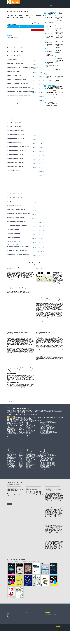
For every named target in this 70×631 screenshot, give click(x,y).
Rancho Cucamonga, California (51, 501)
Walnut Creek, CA (58, 527)
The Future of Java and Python (41, 267)
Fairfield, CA (56, 542)
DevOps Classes (49, 51)
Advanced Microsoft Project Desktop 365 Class (15, 51)
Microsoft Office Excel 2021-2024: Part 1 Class (15, 130)
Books (7, 618)
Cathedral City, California (59, 520)
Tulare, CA (60, 503)
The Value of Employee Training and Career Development (18, 267)
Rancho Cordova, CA (57, 499)
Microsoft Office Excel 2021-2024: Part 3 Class (15, 138)
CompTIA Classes (49, 42)
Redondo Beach (48, 504)
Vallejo (51, 525)
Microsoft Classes (59, 20)
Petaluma (61, 550)
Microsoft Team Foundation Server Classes (59, 29)
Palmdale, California (49, 532)
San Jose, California (60, 525)
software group (56, 626)
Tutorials (8, 614)
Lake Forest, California (56, 543)
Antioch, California (58, 518)
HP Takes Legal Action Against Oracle (43, 332)
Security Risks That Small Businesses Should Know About (17, 332)
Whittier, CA (47, 548)
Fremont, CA (53, 504)
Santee (57, 529)
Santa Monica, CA (48, 513)
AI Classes (48, 19)
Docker (47, 96)
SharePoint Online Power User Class (13, 233)
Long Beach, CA (51, 518)
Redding (52, 499)
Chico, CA (58, 511)
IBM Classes (48, 60)
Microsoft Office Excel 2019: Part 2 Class (14, 122)
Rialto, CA (57, 550)
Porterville (47, 545)
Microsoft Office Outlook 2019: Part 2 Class (15, 158)
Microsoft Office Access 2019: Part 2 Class (14, 110)
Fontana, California (58, 516)
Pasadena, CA (51, 502)
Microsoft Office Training (11, 24)
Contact (8, 617)
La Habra (56, 531)
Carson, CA (61, 513)
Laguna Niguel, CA (58, 500)
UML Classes (58, 56)
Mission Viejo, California (53, 517)
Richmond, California (55, 539)
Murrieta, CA (54, 528)
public (35, 22)
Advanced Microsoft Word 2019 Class (14, 55)
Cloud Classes (48, 40)
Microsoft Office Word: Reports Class (14, 185)
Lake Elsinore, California (58, 526)
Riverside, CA (60, 544)
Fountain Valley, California (50, 500)
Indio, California (52, 550)
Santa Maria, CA (52, 496)
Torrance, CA (47, 507)
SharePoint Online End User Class (13, 229)
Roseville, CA (51, 509)
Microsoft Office (16, 11)
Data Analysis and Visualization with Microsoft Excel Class (18, 246)
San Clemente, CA (52, 529)
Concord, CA (47, 497)
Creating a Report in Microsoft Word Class (15, 63)
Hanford (48, 549)
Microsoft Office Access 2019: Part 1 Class (14, 107)
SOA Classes (58, 52)
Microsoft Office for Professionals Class (14, 142)
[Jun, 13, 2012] (38, 333)
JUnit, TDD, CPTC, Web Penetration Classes (49, 69)
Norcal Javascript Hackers (21, 419)
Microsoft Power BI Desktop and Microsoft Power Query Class (18, 189)
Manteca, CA (51, 498)
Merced (46, 502)
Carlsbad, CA (61, 531)
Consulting (8, 613)
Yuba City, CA (47, 519)
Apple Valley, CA (54, 552)
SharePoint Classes (59, 50)
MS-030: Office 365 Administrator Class (14, 205)
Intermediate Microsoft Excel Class (13, 71)
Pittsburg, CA (47, 499)
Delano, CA (50, 541)
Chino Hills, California (49, 534)
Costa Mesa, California (49, 530)
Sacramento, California (59, 549)
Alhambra (56, 533)
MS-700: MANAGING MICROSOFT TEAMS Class (15, 217)
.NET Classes (48, 15)
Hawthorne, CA (51, 520)
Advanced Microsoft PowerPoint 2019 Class (15, 47)
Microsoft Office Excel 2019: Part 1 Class (14, 118)
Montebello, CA (48, 510)
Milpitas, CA (61, 519)
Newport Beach (49, 495)
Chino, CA (47, 550)
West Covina (47, 516)
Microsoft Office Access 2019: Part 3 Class (14, 114)
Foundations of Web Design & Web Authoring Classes (49, 54)
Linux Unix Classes (59, 15)
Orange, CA (60, 533)
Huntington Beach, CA (49, 526)
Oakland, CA (51, 535)
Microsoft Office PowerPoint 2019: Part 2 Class (15, 166)
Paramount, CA (52, 512)
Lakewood (47, 512)
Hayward (55, 535)
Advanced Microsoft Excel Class (13, 43)
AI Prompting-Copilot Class (12, 59)
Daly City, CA (56, 534)
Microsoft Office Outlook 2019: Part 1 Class (15, 154)
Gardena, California (57, 502)
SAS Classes (58, 47)
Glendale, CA (47, 515)
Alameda (46, 520)
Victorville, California (55, 541)
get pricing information (37, 29)
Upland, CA (56, 507)
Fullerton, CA (60, 517)
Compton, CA (47, 546)
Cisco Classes (48, 39)
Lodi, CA (60, 529)
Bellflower (52, 497)
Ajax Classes (48, 20)
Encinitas (47, 518)
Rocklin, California (53, 546)
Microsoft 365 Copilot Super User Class (14, 99)
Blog (7, 615)
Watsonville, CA (55, 532)
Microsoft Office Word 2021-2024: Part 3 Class (15, 182)
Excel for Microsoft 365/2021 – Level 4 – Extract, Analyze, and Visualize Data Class (22, 67)
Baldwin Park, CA (52, 508)
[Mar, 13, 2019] (9, 333)
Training (11, 11)
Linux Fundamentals (49, 102)
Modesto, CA (47, 503)
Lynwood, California (58, 512)
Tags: (12, 268)
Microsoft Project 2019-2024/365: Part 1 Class (15, 193)
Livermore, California (53, 515)
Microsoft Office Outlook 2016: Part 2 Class (15, 150)
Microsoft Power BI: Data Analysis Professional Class (16, 250)
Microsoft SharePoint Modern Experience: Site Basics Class (18, 254)
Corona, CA (54, 547)
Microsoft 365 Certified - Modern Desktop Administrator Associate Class (20, 91)
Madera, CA (60, 551)
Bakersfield (47, 514)
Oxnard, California (55, 513)
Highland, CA (52, 516)
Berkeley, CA (52, 514)
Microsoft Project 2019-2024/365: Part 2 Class (15, 197)
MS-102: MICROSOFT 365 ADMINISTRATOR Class (16, 209)
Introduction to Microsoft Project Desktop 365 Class (16, 79)
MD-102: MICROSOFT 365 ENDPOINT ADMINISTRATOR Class (18, 87)
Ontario (59, 492)
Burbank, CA (58, 540)
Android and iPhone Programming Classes (49, 23)
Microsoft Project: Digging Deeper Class (14, 201)
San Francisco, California (51, 540)
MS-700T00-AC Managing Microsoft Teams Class (16, 221)
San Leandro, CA (53, 523)
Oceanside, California (53, 551)
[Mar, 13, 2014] (38, 268)
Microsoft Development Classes (58, 23)
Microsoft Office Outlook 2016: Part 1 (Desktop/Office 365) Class (19, 146)
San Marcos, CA (57, 497)
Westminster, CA (56, 495)
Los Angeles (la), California (55, 510)
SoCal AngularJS (29, 419)
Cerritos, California (54, 544)
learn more (9, 504)
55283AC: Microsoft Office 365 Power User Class (16, 39)
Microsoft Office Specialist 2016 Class (14, 170)
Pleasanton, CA (48, 544)
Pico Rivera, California (24, 11)
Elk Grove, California (59, 547)
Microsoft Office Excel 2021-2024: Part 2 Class (15, 134)
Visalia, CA (54, 525)
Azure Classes (48, 26)
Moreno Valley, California (58, 498)
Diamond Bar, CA (58, 493)
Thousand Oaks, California (50, 494)
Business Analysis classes (13, 37)
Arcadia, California (49, 492)
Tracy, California (58, 496)
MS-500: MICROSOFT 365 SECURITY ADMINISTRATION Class (18, 213)
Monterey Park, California (51, 511)
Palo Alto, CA (54, 492)
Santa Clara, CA (52, 524)
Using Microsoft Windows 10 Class (13, 241)
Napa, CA (59, 515)
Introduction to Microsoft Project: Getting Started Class (17, 83)
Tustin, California (58, 524)
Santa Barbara (56, 509)
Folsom (59, 552)
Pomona (48, 523)
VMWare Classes (59, 58)
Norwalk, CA (47, 551)
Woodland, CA (51, 531)
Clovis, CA (47, 517)
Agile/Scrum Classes (49, 17)
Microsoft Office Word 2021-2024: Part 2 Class (15, 178)
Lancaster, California (50, 542)
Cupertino (52, 507)
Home (8, 11)
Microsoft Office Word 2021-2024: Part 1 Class (15, 174)
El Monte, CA (53, 549)
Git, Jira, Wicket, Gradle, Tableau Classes (49, 58)
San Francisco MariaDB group (12, 419)
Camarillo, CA (52, 545)
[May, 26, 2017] (9, 268)
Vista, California (57, 514)
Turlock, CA (47, 527)
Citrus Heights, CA (48, 539)
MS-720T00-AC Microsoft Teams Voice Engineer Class (17, 225)
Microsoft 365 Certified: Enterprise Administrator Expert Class (18, 95)
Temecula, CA (51, 533)
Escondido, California (53, 503)
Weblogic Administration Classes (58, 66)
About (7, 616)
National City (52, 527)
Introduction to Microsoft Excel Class (14, 75)
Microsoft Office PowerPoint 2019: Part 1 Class (15, 162)
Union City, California (53, 548)
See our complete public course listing (52, 105)
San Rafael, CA (57, 536)
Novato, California (52, 493)
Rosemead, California (58, 545)
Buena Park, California (54, 519)
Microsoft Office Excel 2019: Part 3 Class (14, 126)
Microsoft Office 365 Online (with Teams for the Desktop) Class (19, 103)
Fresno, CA (56, 530)
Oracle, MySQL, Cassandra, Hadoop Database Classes (59, 36)
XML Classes (58, 69)
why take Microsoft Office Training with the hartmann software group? (15, 490)
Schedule (8, 612)
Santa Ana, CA (59, 501)
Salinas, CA (50, 543)
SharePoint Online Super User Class (13, 237)
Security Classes (59, 48)
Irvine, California (51, 536)
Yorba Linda (49, 547)
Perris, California (48, 528)
